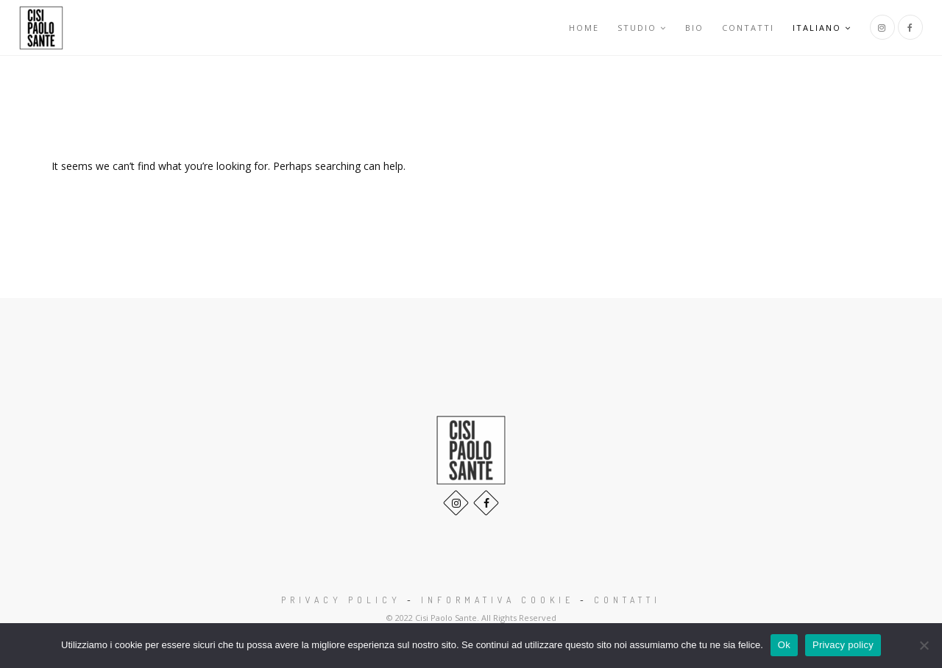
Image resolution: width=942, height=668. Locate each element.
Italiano (822, 27)
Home (584, 27)
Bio (694, 27)
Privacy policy (843, 644)
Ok (784, 644)
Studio (642, 27)
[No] (923, 645)
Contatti (748, 27)
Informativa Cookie (497, 599)
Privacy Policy (341, 599)
